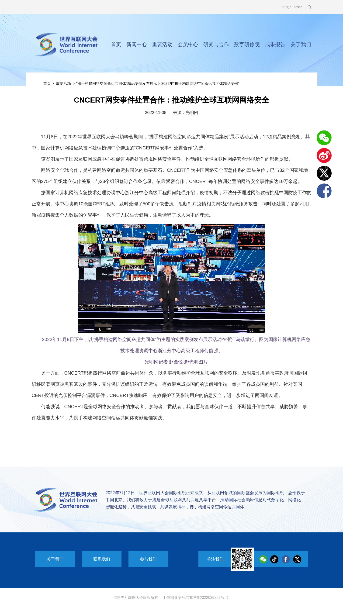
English (297, 7)
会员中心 (188, 44)
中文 (285, 7)
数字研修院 (247, 44)
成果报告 (275, 44)
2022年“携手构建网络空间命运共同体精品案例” (200, 84)
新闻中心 (136, 44)
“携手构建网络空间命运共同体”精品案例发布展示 (116, 84)
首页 (116, 44)
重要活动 (162, 44)
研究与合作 (216, 44)
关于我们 (301, 44)
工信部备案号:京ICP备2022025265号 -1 (196, 598)
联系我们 (101, 559)
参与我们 (148, 559)
